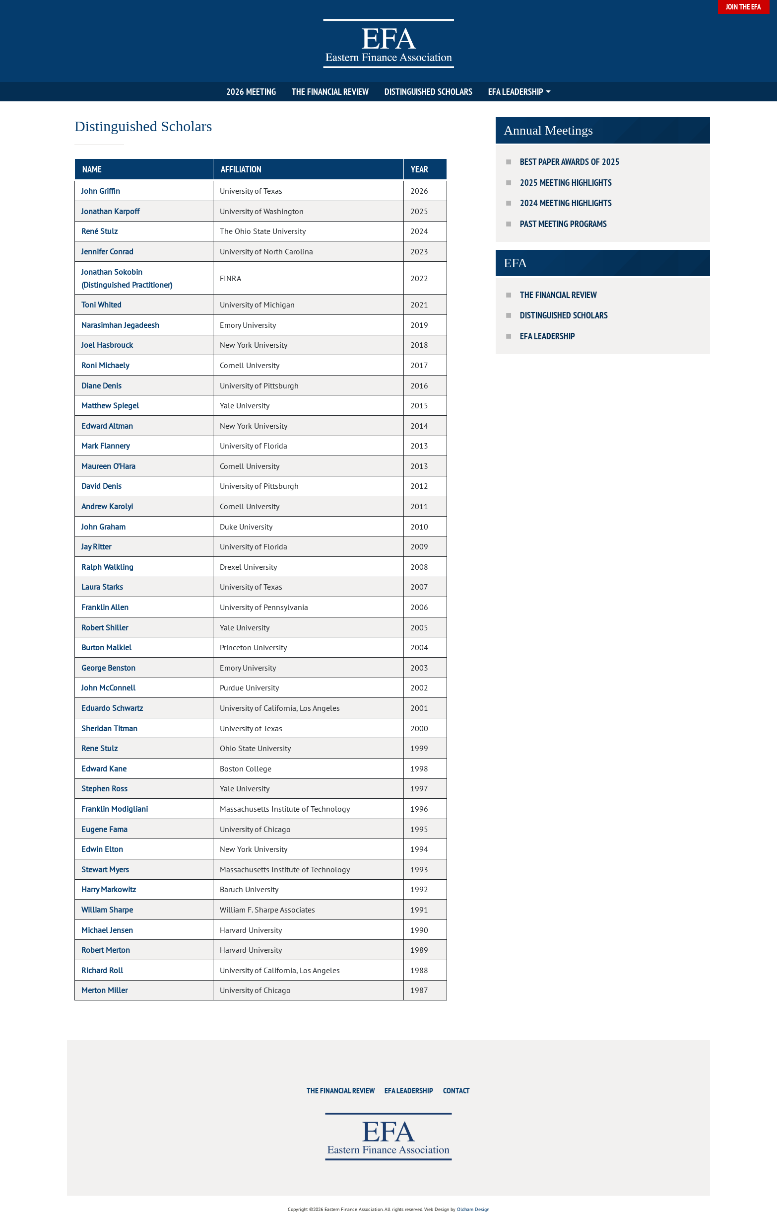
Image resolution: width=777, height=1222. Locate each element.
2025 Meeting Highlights (566, 182)
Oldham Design (473, 1209)
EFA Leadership (515, 91)
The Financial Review (330, 91)
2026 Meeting (251, 91)
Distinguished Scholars (428, 91)
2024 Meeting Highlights (566, 203)
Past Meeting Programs (563, 223)
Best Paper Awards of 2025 (570, 161)
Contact (456, 1090)
